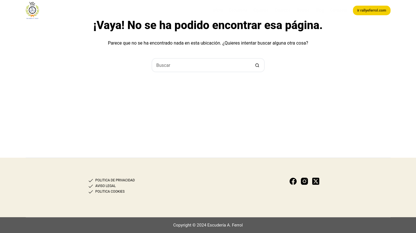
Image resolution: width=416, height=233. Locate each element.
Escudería (238, 10)
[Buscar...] (201, 65)
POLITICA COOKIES (109, 192)
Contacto (338, 10)
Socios (303, 10)
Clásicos (283, 10)
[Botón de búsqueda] (258, 65)
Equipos (261, 10)
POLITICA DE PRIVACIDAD (115, 180)
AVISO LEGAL (105, 186)
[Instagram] (304, 181)
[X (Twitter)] (315, 181)
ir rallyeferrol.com (371, 10)
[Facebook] (293, 181)
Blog (320, 10)
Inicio (217, 10)
